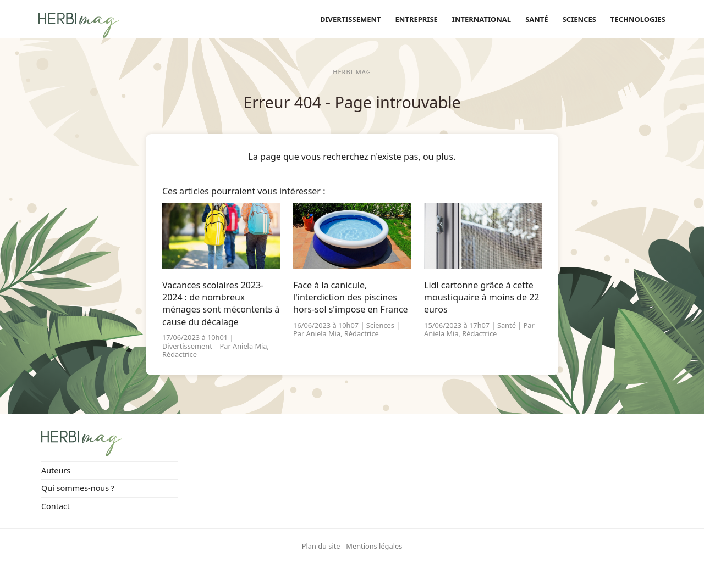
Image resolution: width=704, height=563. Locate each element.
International (481, 19)
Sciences (579, 19)
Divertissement (350, 19)
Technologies (638, 19)
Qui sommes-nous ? (77, 488)
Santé (536, 19)
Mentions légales (374, 546)
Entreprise (416, 19)
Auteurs (55, 470)
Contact (55, 506)
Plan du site (321, 546)
